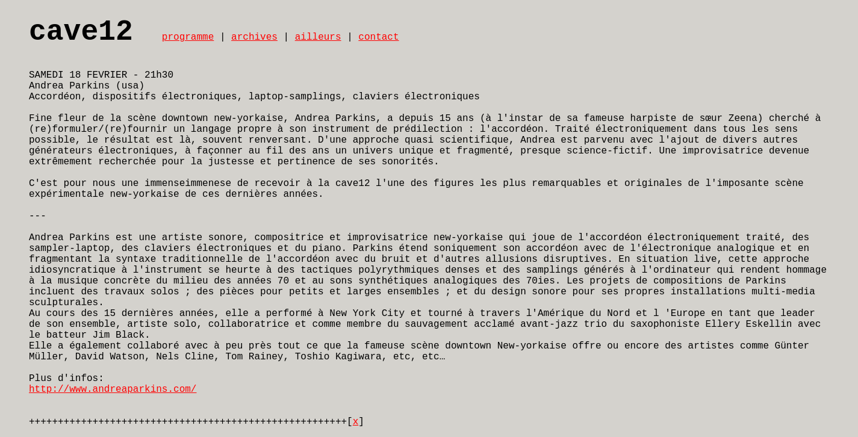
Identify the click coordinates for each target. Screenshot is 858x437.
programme (188, 37)
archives (254, 37)
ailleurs (318, 37)
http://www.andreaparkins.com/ (112, 389)
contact (378, 37)
